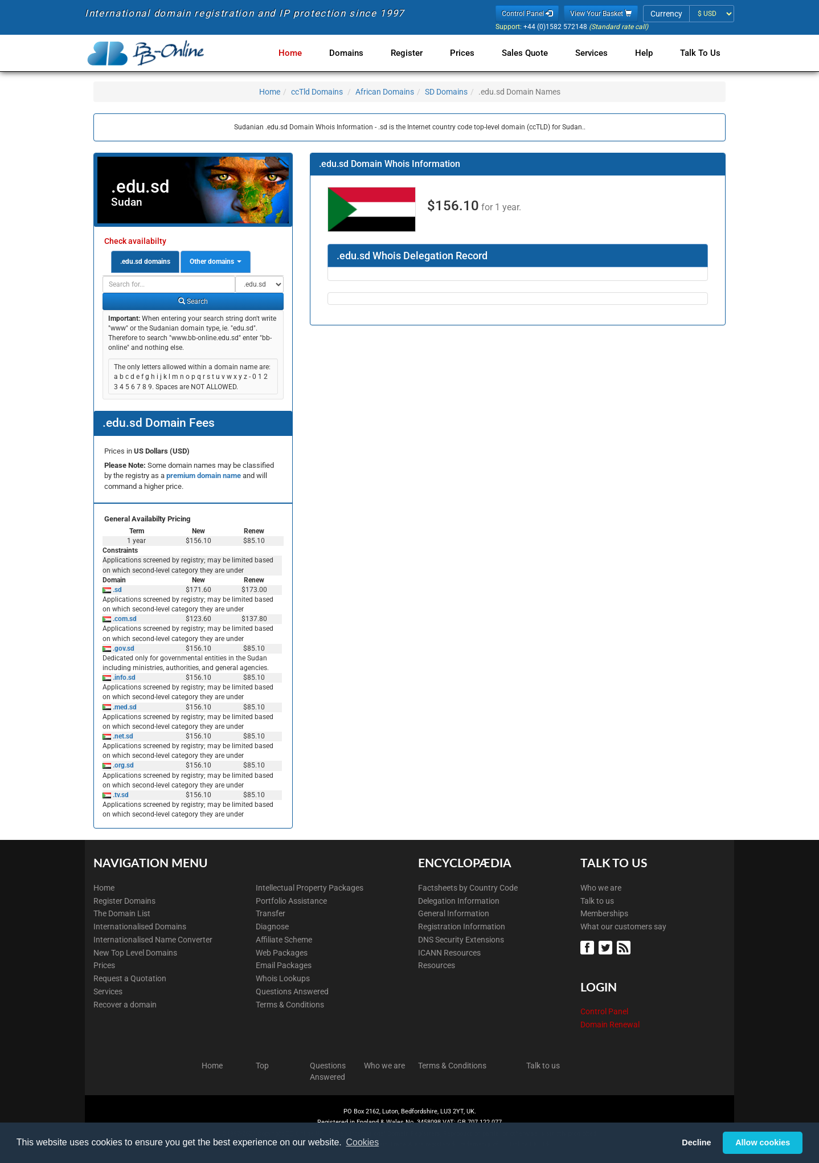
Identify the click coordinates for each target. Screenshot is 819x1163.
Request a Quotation (129, 978)
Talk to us (597, 900)
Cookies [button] (362, 1142)
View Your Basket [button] (601, 14)
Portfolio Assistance (291, 900)
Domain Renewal (610, 1024)
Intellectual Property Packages (309, 887)
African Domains (384, 91)
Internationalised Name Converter (152, 939)
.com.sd (124, 619)
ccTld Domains (317, 91)
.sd (116, 590)
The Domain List (121, 913)
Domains (346, 53)
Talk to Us (700, 53)
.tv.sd (120, 795)
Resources (436, 965)
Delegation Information (458, 900)
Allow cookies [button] (762, 1142)
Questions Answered (292, 991)
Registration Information (461, 926)
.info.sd (123, 678)
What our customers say (623, 926)
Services (591, 53)
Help (644, 53)
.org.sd (122, 765)
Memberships (604, 913)
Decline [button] (696, 1142)
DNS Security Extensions (461, 939)
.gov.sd (122, 648)
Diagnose (272, 926)
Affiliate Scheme (284, 939)
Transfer (270, 913)
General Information (453, 913)
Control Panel (604, 1011)
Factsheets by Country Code (468, 887)
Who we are (600, 887)
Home (290, 53)
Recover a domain (125, 1004)
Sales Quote (525, 53)
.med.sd (124, 707)
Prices (462, 53)
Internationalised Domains (139, 926)
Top (262, 1065)
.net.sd (122, 736)
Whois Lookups (283, 978)
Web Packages (282, 952)
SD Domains (446, 91)
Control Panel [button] (527, 14)
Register (407, 53)
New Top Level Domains (135, 952)
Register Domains (124, 900)
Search (193, 301)
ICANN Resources (449, 952)
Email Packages (284, 965)
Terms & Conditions (290, 1004)
